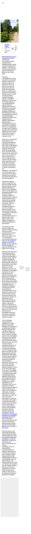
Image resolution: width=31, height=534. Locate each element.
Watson (4, 426)
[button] (3, 3)
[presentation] (21, 267)
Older (26, 268)
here (12, 248)
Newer (22, 268)
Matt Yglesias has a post (9, 56)
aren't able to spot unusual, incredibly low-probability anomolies (9, 415)
